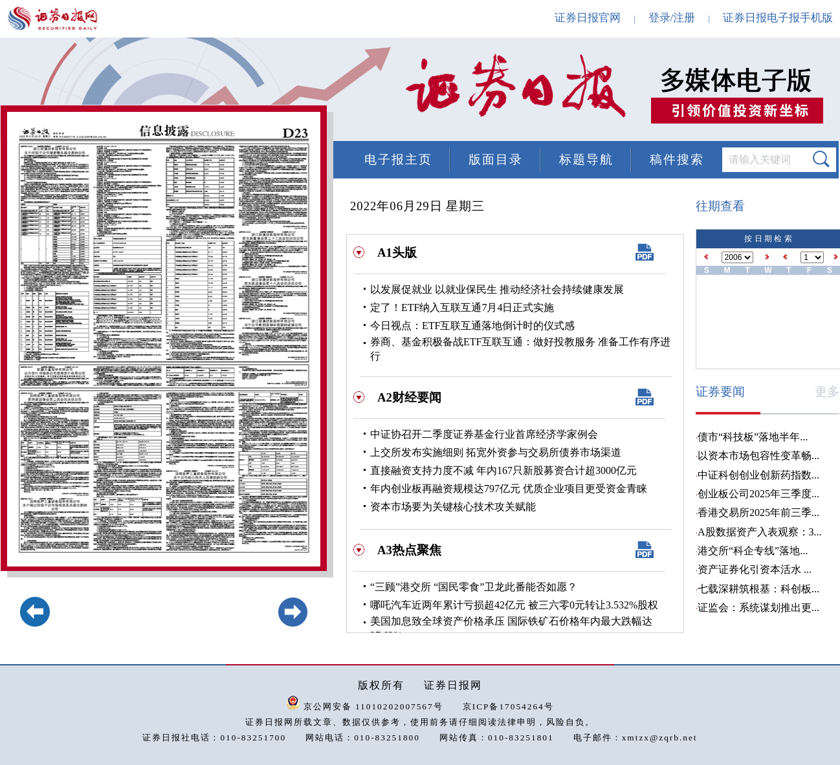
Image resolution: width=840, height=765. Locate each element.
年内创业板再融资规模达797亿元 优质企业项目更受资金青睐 (508, 488)
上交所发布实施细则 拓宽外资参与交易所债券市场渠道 (495, 452)
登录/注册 (672, 18)
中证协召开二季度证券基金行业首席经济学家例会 (484, 434)
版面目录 (496, 159)
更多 (827, 391)
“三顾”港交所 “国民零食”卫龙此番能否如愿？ (473, 586)
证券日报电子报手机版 (778, 18)
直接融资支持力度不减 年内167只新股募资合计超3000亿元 (503, 470)
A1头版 (397, 252)
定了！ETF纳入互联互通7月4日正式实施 (462, 307)
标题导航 (586, 159)
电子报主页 (398, 159)
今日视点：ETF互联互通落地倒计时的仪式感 (472, 325)
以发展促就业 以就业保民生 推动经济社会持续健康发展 (497, 289)
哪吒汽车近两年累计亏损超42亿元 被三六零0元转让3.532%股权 (514, 604)
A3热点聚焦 (409, 550)
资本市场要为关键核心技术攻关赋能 (453, 506)
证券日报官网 (588, 18)
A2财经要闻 (409, 397)
